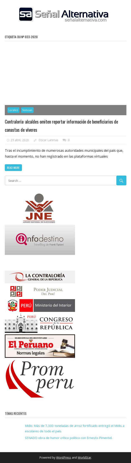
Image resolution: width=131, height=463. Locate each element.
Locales (13, 110)
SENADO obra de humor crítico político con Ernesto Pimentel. (68, 438)
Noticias (27, 110)
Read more (13, 167)
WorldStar (84, 457)
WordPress (63, 457)
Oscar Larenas (48, 140)
